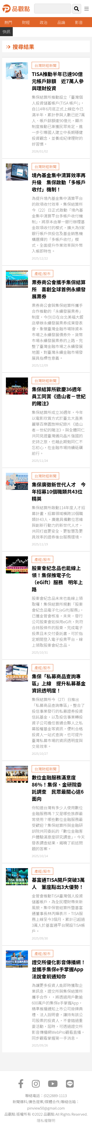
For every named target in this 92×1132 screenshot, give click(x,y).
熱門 (8, 22)
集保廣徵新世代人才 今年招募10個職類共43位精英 (59, 491)
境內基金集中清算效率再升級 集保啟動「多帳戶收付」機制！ (59, 182)
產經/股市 (42, 273)
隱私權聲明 (46, 1120)
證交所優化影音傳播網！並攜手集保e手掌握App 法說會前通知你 (60, 969)
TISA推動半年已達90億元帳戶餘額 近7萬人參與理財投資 (58, 81)
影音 (79, 22)
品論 (61, 22)
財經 (26, 22)
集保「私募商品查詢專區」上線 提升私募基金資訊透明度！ (59, 683)
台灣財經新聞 (45, 65)
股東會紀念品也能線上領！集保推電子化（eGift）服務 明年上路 (57, 578)
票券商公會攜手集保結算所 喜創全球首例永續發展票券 (59, 289)
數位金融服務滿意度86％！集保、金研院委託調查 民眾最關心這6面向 (58, 788)
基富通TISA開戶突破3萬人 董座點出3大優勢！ (58, 883)
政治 (44, 22)
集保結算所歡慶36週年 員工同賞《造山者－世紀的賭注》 (59, 396)
